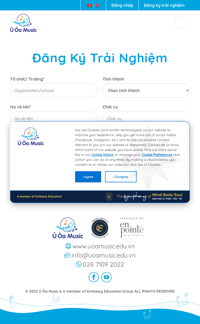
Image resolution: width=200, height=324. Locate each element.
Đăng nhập (122, 5)
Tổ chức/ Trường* (27, 79)
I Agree (88, 176)
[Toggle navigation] (182, 23)
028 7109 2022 (103, 264)
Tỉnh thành (113, 79)
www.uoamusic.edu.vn (103, 246)
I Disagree (120, 176)
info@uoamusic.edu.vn (104, 255)
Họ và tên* (20, 106)
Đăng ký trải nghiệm (164, 5)
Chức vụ (110, 106)
